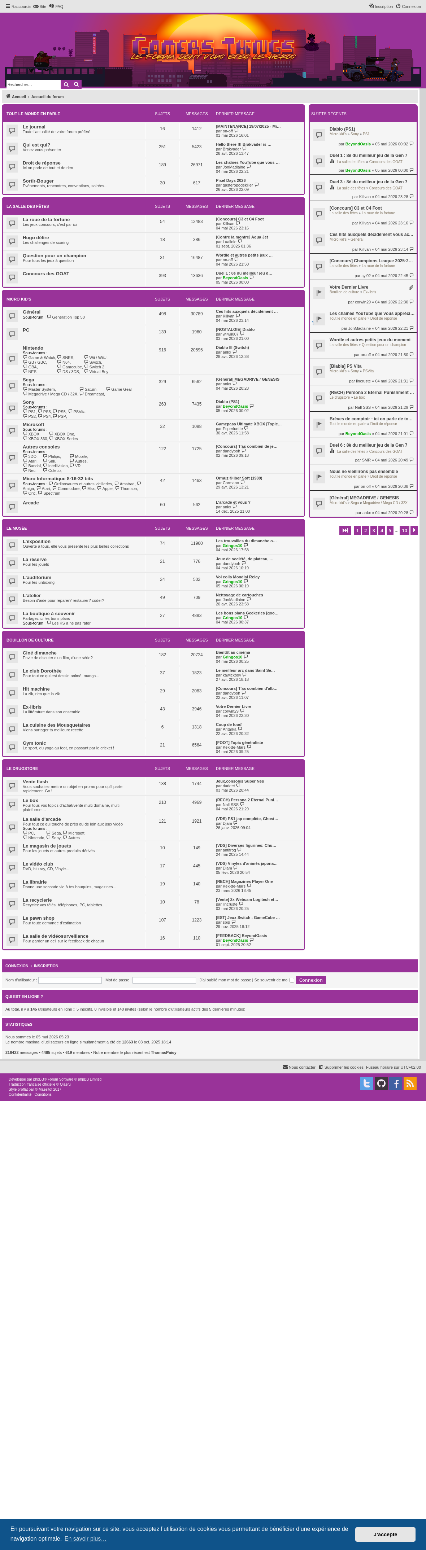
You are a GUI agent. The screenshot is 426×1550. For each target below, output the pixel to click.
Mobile (78, 456)
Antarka (229, 729)
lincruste (363, 381)
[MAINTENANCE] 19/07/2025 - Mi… (248, 126)
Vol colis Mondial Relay (238, 577)
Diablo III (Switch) (232, 347)
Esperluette (233, 428)
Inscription (46, 966)
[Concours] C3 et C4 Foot (356, 208)
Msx (88, 488)
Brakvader (232, 149)
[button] (345, 530)
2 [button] (365, 530)
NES (29, 371)
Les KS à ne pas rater (69, 623)
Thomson (126, 488)
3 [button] (374, 530)
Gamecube (69, 367)
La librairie (35, 882)
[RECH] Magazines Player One (244, 881)
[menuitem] (39, 6)
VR (75, 466)
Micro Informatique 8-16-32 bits (58, 478)
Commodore (65, 488)
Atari (29, 461)
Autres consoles (41, 447)
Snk (49, 461)
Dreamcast (91, 394)
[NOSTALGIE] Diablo (235, 329)
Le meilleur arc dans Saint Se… (245, 670)
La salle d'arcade (42, 819)
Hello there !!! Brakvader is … (243, 144)
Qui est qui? (36, 145)
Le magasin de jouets (47, 846)
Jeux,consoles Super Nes (240, 781)
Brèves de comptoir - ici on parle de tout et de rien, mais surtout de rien (372, 418)
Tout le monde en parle (348, 318)
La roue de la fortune (378, 213)
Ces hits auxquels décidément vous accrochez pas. (372, 234)
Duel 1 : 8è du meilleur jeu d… (244, 273)
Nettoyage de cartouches (239, 595)
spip (226, 922)
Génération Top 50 (66, 317)
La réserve (35, 559)
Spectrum (49, 493)
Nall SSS (363, 407)
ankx (366, 513)
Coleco (52, 470)
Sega (355, 503)
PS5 (59, 412)
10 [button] (404, 530)
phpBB (38, 1079)
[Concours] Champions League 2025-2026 (372, 260)
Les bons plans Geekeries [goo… (247, 613)
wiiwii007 (231, 334)
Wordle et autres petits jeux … (244, 255)
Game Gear (119, 389)
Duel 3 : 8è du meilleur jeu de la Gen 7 (368, 181)
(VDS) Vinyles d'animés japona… (247, 863)
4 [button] (382, 530)
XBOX (31, 434)
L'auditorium (37, 577)
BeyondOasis (358, 144)
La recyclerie (37, 900)
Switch (92, 362)
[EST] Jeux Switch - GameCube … (248, 917)
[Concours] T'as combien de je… (247, 446)
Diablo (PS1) (342, 129)
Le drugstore (340, 397)
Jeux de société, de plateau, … (245, 559)
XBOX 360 (35, 439)
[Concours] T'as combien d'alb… (247, 688)
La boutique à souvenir (49, 613)
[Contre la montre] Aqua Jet (242, 237)
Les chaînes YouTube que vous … (248, 162)
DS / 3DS (68, 371)
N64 (63, 362)
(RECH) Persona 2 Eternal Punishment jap (372, 392)
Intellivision (55, 466)
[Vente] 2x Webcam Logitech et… (247, 899)
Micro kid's (338, 134)
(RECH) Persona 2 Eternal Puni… (247, 800)
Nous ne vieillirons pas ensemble (364, 471)
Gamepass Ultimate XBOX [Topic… (249, 424)
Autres (78, 461)
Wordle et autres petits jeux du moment (370, 339)
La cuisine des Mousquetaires (57, 725)
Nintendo (33, 348)
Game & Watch (39, 357)
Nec (29, 470)
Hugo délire (36, 237)
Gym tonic (34, 743)
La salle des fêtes (351, 162)
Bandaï (32, 466)
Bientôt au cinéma (233, 652)
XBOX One (61, 434)
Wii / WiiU (95, 357)
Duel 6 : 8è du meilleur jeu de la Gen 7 (368, 445)
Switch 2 (94, 367)
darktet (229, 786)
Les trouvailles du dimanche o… (246, 541)
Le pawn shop (39, 918)
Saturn (87, 389)
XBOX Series (63, 439)
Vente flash (35, 781)
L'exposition (37, 541)
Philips (51, 456)
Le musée (16, 528)
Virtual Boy (96, 371)
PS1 (366, 134)
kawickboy (232, 675)
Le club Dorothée (42, 671)
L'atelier (32, 595)
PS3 (44, 412)
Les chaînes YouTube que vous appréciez (372, 313)
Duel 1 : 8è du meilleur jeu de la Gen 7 (368, 155)
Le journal (34, 127)
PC (26, 330)
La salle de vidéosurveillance (55, 936)
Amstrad (124, 484)
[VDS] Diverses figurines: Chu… (246, 845)
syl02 (366, 275)
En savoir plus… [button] (86, 1539)
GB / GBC (34, 362)
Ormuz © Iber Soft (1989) (239, 478)
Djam (227, 823)
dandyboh (231, 451)
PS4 (44, 416)
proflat (23, 1089)
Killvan (365, 196)
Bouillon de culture (344, 292)
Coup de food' (229, 724)
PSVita (368, 371)
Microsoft (33, 424)
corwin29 (363, 302)
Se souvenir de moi (274, 980)
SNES (65, 357)
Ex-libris (369, 292)
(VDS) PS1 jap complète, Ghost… (247, 818)
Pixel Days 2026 (231, 180)
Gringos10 (232, 545)
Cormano (231, 483)
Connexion (17, 966)
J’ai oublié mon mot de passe (225, 980)
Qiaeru (65, 1084)
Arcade (31, 502)
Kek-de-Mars (234, 747)
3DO (29, 456)
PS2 (29, 416)
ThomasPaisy (164, 1052)
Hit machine (36, 689)
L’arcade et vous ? (233, 502)
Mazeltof (45, 1089)
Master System (39, 389)
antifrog (229, 850)
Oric (29, 493)
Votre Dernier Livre (349, 287)
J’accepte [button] (385, 1534)
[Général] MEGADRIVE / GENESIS (364, 497)
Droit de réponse (383, 318)
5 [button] (390, 530)
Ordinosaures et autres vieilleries (80, 484)
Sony (355, 134)
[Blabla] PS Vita (345, 366)
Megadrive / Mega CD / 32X (385, 503)
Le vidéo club (38, 864)
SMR (366, 460)
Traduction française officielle (32, 1084)
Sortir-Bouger (38, 181)
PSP (59, 416)
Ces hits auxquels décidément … (247, 311)
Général (357, 239)
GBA (30, 367)
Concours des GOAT (386, 162)
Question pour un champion (384, 345)
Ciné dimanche (40, 653)
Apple (105, 488)
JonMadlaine (359, 328)
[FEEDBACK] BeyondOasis (241, 935)
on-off (366, 355)
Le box (359, 397)
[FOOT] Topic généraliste (239, 742)
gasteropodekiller (238, 185)
